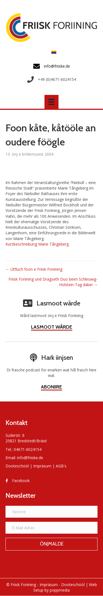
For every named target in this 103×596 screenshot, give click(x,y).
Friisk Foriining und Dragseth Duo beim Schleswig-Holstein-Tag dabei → (53, 281)
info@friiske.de (30, 457)
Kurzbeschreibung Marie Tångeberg (37, 244)
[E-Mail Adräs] (51, 528)
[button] (51, 544)
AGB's (61, 466)
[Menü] (51, 102)
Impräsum (42, 466)
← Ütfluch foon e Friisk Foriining (33, 269)
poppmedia (60, 590)
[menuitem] (52, 52)
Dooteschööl (17, 466)
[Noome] (51, 512)
